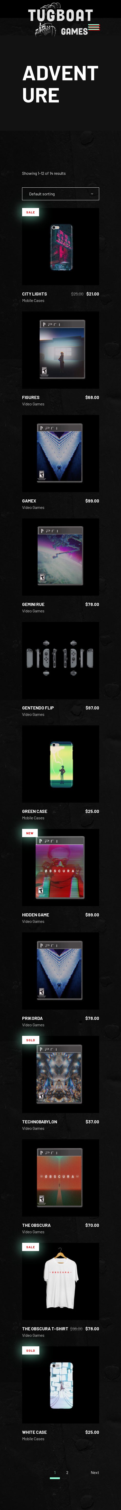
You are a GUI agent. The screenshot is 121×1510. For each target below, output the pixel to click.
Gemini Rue (33, 604)
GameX (29, 500)
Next (95, 1472)
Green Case (34, 811)
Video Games (33, 403)
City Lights (34, 293)
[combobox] (60, 193)
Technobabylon (39, 1121)
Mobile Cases (33, 300)
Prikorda (32, 1018)
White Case (34, 1432)
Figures (31, 397)
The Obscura (36, 1225)
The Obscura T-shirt (45, 1328)
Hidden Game (35, 914)
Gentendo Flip (38, 707)
